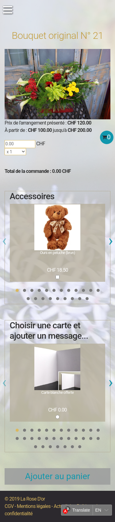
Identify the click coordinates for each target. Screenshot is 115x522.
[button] (17, 290)
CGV (9, 506)
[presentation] (4, 242)
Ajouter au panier (57, 476)
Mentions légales (34, 506)
